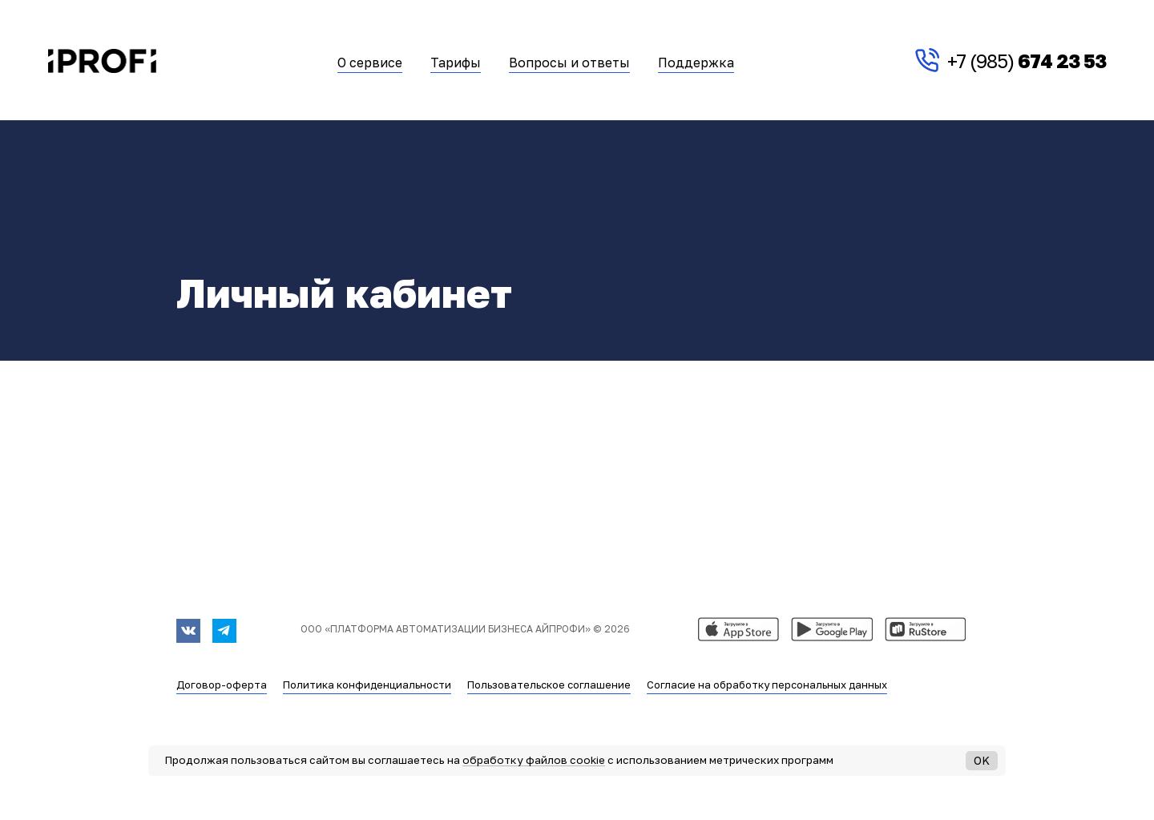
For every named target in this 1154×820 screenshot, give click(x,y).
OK (982, 760)
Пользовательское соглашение (549, 684)
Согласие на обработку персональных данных (767, 684)
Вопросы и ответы (569, 63)
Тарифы (455, 63)
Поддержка (696, 63)
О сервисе (369, 63)
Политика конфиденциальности (367, 684)
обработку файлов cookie (533, 759)
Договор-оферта (221, 684)
